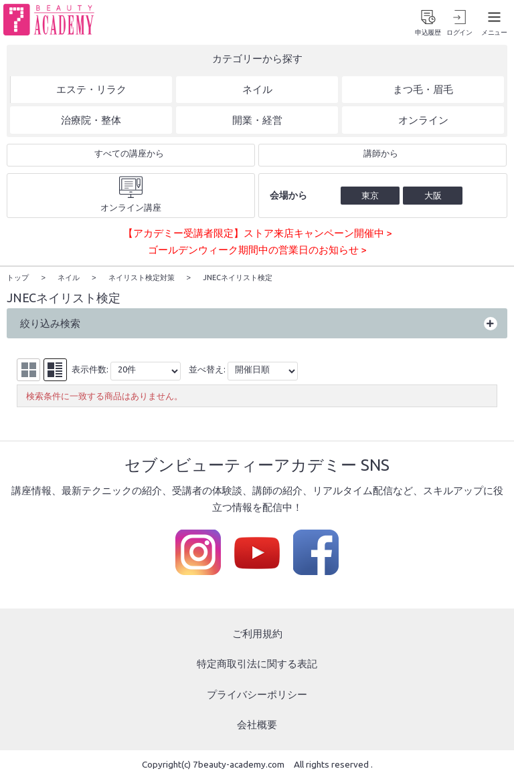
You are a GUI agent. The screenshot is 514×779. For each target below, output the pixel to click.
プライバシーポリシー (257, 694)
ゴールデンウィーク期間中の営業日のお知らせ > (257, 251)
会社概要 (257, 725)
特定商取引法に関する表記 (257, 664)
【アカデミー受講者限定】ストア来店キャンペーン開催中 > (257, 233)
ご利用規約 (257, 633)
